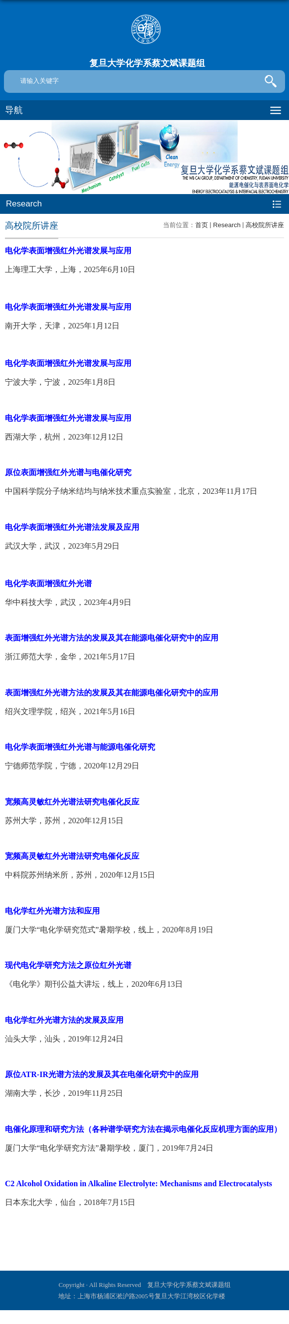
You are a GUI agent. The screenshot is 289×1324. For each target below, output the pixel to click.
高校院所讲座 (265, 225)
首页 (201, 225)
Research (227, 225)
